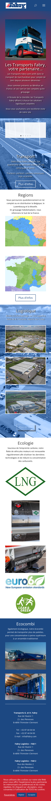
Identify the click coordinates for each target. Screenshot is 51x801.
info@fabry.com (29, 736)
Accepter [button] (31, 794)
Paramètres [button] (9, 795)
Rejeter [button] (21, 794)
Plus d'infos (25, 184)
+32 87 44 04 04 (28, 730)
